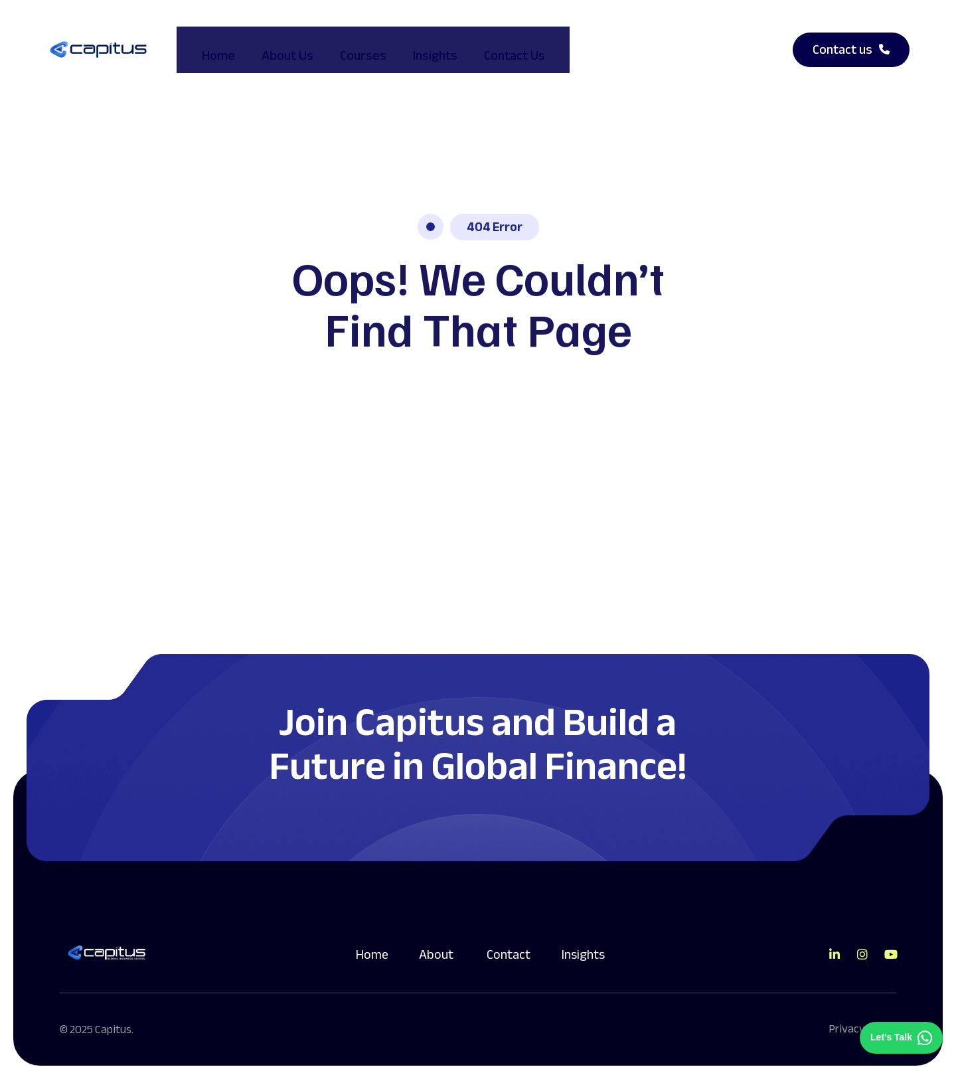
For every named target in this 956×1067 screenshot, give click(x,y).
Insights (423, 43)
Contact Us (502, 43)
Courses (351, 43)
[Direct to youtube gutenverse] (890, 943)
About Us (275, 43)
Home (206, 43)
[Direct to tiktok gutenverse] (834, 943)
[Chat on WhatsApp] (901, 1038)
